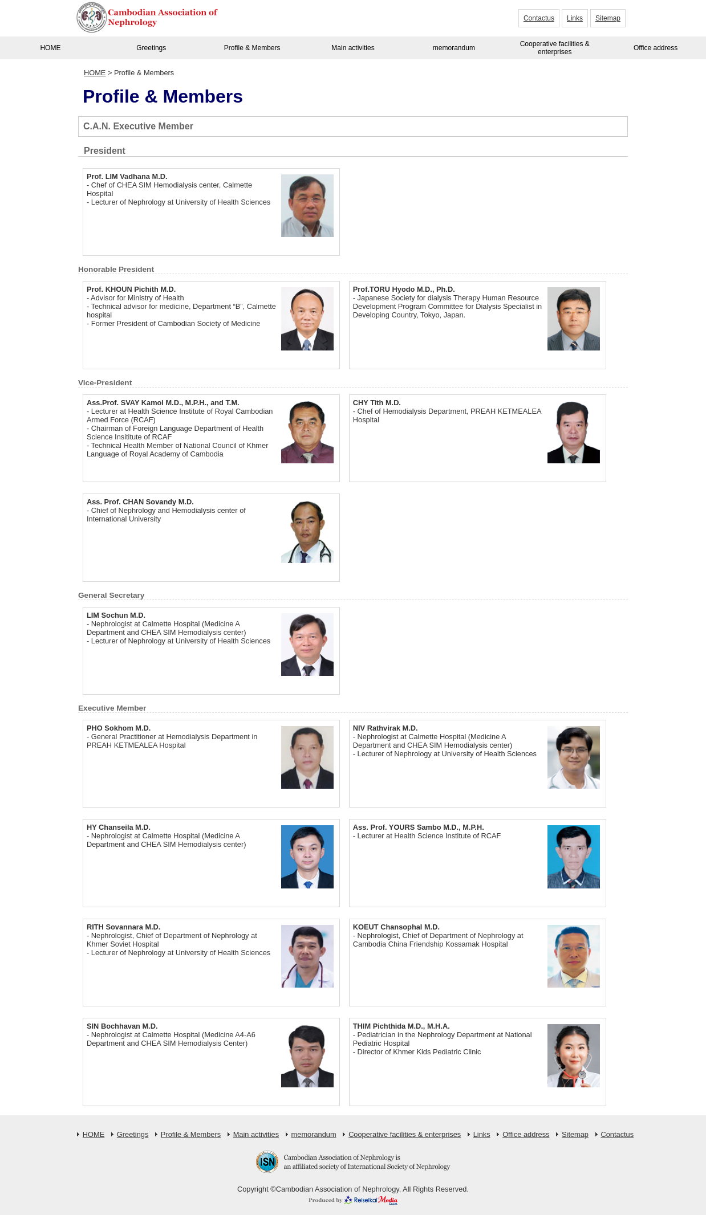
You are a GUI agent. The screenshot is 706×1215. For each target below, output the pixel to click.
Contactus (539, 18)
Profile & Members (252, 48)
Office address (655, 48)
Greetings (151, 48)
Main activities (352, 48)
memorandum (454, 48)
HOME (50, 48)
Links (575, 18)
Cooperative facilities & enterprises (555, 48)
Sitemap (607, 18)
